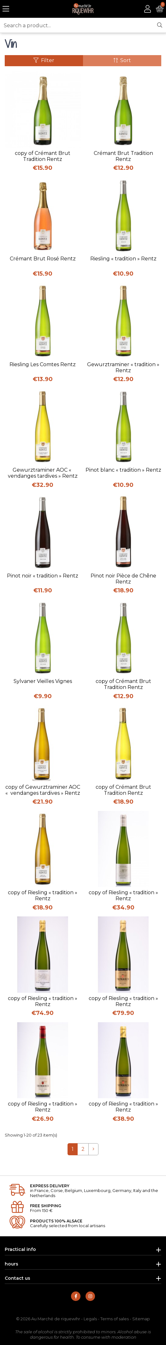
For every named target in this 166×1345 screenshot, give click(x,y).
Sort (122, 60)
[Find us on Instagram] (90, 1296)
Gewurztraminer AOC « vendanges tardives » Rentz (43, 473)
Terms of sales (114, 1318)
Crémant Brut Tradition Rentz (123, 156)
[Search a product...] (77, 25)
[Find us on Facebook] (75, 1296)
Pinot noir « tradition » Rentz (42, 576)
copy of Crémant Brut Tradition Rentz (42, 156)
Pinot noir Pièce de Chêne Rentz (123, 579)
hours (11, 1264)
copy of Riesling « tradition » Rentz (42, 895)
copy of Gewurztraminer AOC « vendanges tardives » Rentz (42, 790)
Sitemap (141, 1318)
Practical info (20, 1249)
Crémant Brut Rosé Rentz (43, 259)
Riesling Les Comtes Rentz (42, 364)
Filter (43, 60)
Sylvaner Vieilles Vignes (43, 681)
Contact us (17, 1278)
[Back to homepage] (83, 9)
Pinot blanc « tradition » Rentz (123, 470)
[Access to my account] (147, 9)
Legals (90, 1318)
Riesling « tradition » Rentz (123, 259)
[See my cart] (159, 9)
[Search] (159, 25)
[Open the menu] (6, 9)
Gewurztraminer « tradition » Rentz (123, 367)
